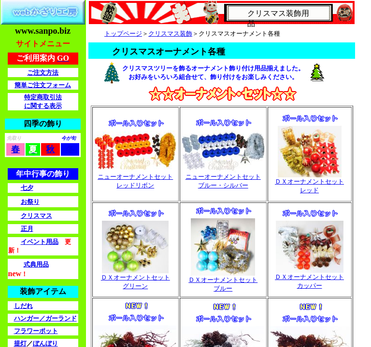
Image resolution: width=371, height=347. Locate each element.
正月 (27, 228)
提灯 (20, 343)
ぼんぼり (45, 343)
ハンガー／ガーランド (45, 318)
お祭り (30, 201)
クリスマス (36, 215)
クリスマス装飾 (170, 33)
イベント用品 (39, 241)
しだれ (23, 305)
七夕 (27, 187)
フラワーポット (36, 330)
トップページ (123, 33)
